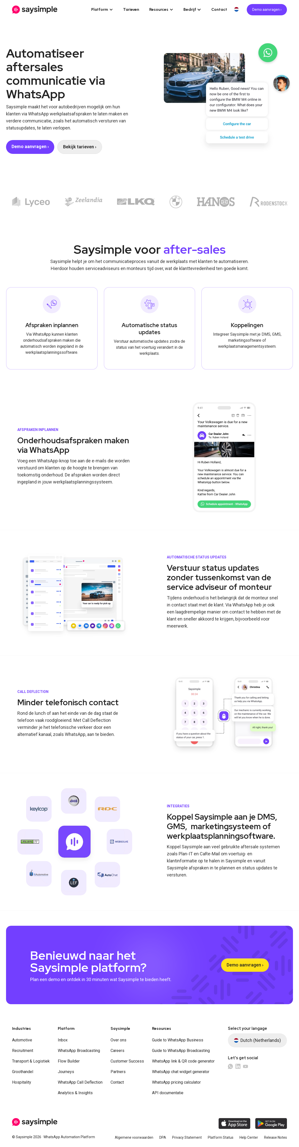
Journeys (66, 1071)
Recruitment (22, 1050)
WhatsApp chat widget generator (180, 1071)
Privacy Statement (187, 1137)
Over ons (118, 1040)
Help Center (248, 1137)
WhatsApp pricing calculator (176, 1082)
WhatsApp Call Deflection (80, 1082)
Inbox (63, 1040)
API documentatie (167, 1092)
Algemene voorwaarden (134, 1137)
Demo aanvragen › (266, 10)
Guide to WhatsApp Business (177, 1040)
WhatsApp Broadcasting (79, 1050)
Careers (117, 1050)
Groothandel (22, 1071)
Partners (118, 1071)
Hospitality (21, 1082)
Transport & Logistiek (31, 1061)
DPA (162, 1137)
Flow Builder (69, 1061)
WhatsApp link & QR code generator (183, 1061)
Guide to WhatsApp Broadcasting (181, 1050)
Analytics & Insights (75, 1092)
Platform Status (220, 1137)
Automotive (22, 1040)
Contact (219, 9)
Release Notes (275, 1137)
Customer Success (127, 1061)
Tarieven (131, 9)
